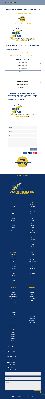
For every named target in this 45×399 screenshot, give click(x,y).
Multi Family (13, 334)
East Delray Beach (22, 71)
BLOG (32, 326)
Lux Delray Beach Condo (23, 87)
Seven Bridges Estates (13, 296)
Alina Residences (13, 316)
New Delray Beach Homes (22, 84)
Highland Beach (13, 302)
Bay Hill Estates (13, 290)
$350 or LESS (32, 298)
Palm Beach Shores (13, 304)
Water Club (13, 323)
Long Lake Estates (13, 294)
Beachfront (32, 294)
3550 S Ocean (13, 325)
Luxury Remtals (32, 320)
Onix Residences (13, 312)
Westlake (32, 307)
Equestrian (32, 296)
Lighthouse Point (13, 300)
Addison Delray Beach (22, 62)
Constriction (13, 340)
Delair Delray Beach (23, 68)
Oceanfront (32, 290)
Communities (32, 324)
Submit (33, 149)
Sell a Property (32, 316)
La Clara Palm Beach (13, 318)
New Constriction (32, 304)
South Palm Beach (13, 307)
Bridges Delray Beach (22, 65)
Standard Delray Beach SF (22, 81)
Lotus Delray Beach (22, 75)
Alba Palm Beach (13, 321)
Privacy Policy (31, 396)
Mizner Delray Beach (23, 78)
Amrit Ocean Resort (13, 314)
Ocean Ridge (13, 298)
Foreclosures (13, 336)
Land (13, 332)
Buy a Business (32, 318)
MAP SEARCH (32, 322)
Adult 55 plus (32, 300)
